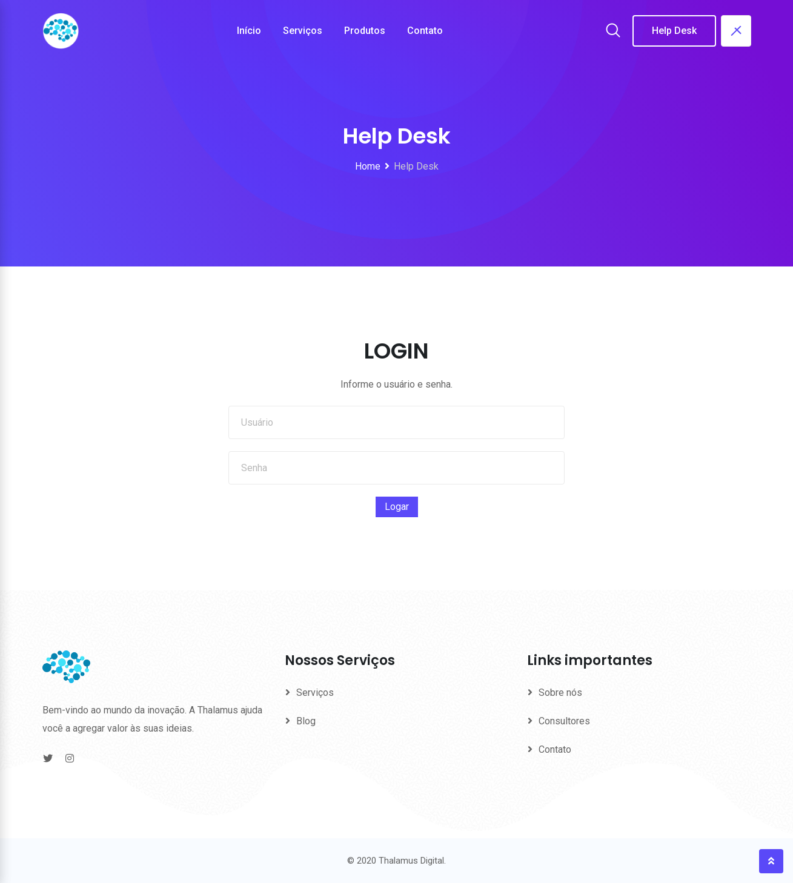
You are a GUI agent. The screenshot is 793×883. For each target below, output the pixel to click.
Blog (306, 721)
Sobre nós (560, 692)
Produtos (364, 30)
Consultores (564, 721)
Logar (397, 506)
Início (249, 30)
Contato (425, 30)
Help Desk (674, 30)
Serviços (302, 30)
